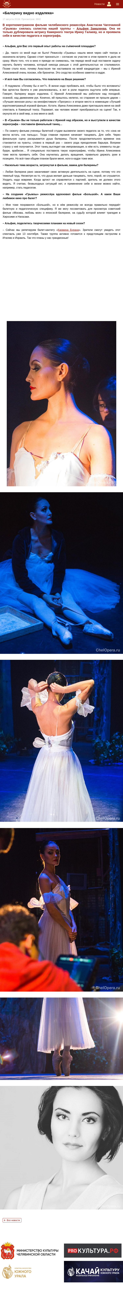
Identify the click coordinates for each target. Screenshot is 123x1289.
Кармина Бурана (68, 230)
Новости (99, 4)
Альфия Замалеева (91, 28)
